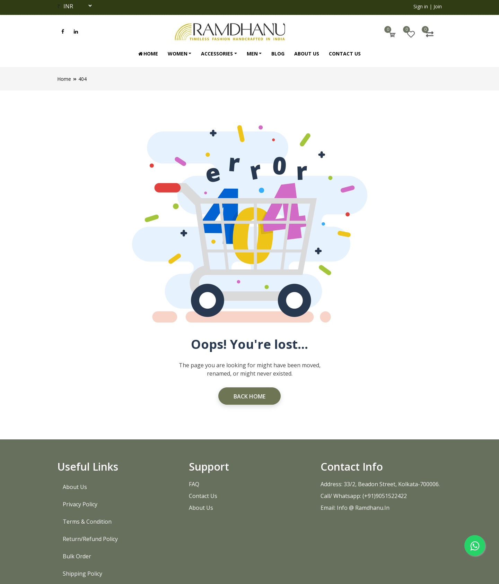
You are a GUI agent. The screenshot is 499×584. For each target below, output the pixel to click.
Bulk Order (77, 556)
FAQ (194, 484)
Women (177, 53)
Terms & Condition (87, 521)
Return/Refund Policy (90, 539)
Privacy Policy (80, 504)
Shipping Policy (82, 573)
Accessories (217, 53)
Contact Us (345, 53)
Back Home (249, 396)
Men (252, 53)
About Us (306, 53)
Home (148, 53)
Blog (277, 53)
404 (82, 79)
